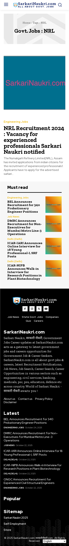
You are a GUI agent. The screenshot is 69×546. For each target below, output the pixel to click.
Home (26, 22)
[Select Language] (54, 541)
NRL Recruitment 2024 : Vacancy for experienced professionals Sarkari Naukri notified (34, 140)
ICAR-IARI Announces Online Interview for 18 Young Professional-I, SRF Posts (33, 452)
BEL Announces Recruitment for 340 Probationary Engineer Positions (23, 207)
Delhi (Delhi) (14, 239)
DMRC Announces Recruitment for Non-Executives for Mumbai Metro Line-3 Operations (24, 227)
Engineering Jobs (16, 121)
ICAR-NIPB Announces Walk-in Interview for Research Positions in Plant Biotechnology (24, 272)
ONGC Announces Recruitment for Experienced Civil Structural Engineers (29, 481)
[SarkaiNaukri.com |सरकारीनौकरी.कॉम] (34, 5)
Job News (13, 216)
